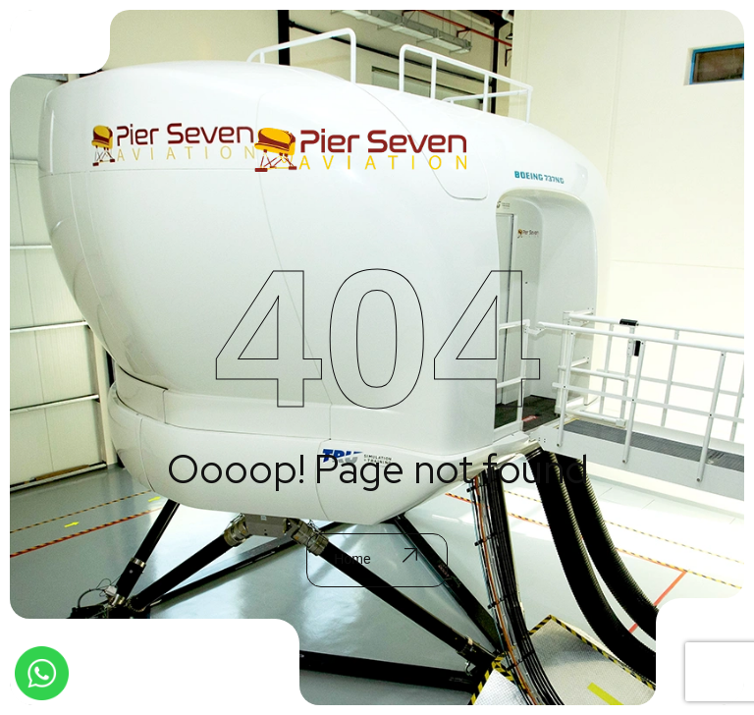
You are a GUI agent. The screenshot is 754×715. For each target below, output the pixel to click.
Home (375, 559)
